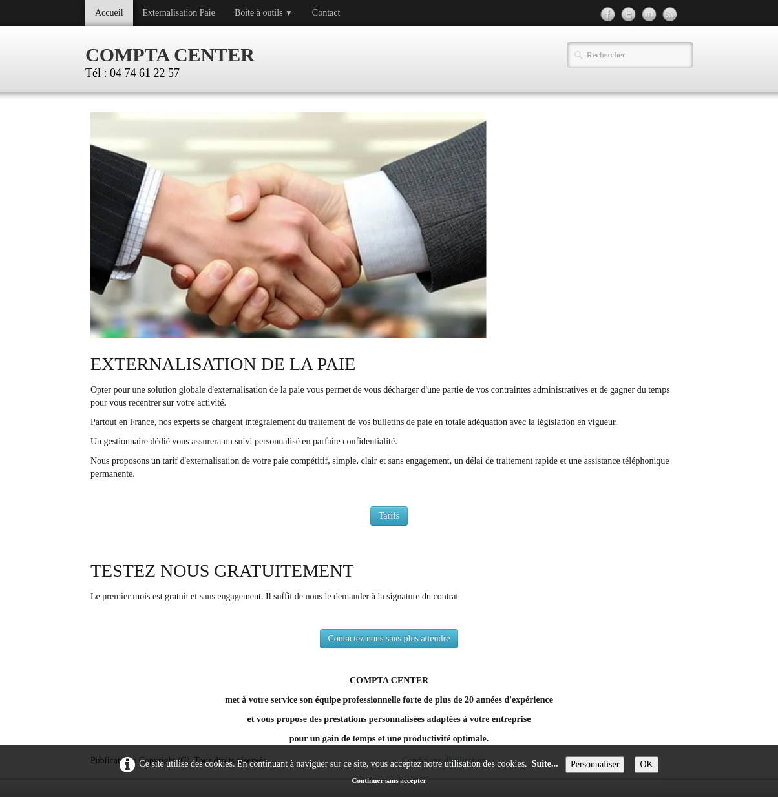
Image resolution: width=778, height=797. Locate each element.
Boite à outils (264, 12)
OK (646, 764)
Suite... (545, 764)
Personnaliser (595, 764)
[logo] (174, 61)
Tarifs (389, 516)
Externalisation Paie (179, 12)
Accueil (109, 12)
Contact (326, 12)
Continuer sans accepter (389, 780)
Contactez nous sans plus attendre (389, 638)
